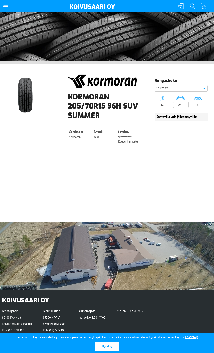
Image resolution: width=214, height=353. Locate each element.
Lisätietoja (191, 337)
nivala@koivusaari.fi (55, 324)
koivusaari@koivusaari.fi (17, 324)
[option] (25, 95)
